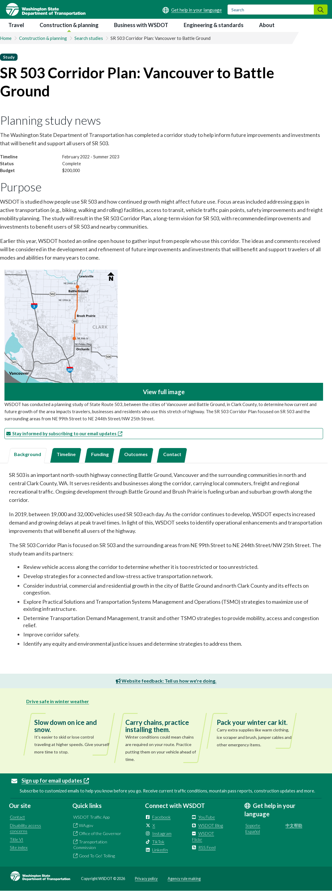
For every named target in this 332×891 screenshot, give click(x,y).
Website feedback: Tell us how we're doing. (166, 681)
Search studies (88, 38)
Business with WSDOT (141, 25)
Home (6, 38)
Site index (19, 847)
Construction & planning (69, 25)
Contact (172, 454)
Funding (100, 454)
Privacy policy (146, 878)
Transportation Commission (90, 844)
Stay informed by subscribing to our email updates (67, 433)
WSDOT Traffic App (91, 817)
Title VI (16, 839)
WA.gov (86, 825)
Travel (16, 25)
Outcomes (136, 454)
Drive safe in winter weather (57, 701)
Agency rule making (184, 878)
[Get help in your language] (192, 10)
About (267, 25)
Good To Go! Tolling (97, 855)
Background (27, 454)
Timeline (66, 454)
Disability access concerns (25, 828)
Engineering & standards (214, 25)
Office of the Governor (100, 833)
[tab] (27, 455)
